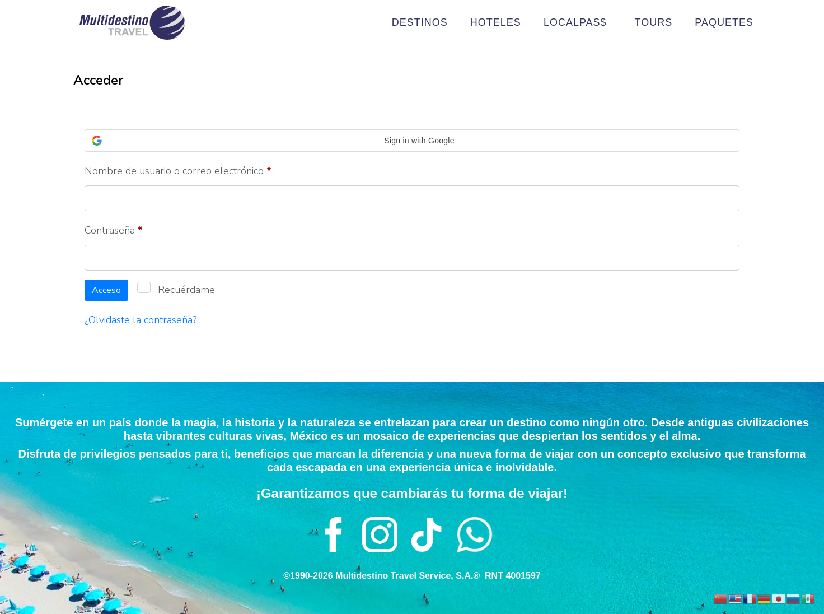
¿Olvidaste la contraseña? (140, 320)
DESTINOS (420, 22)
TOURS (654, 22)
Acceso (106, 290)
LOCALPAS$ (578, 23)
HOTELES (495, 22)
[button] (412, 140)
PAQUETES (724, 22)
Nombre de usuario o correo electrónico (202, 169)
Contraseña (138, 228)
